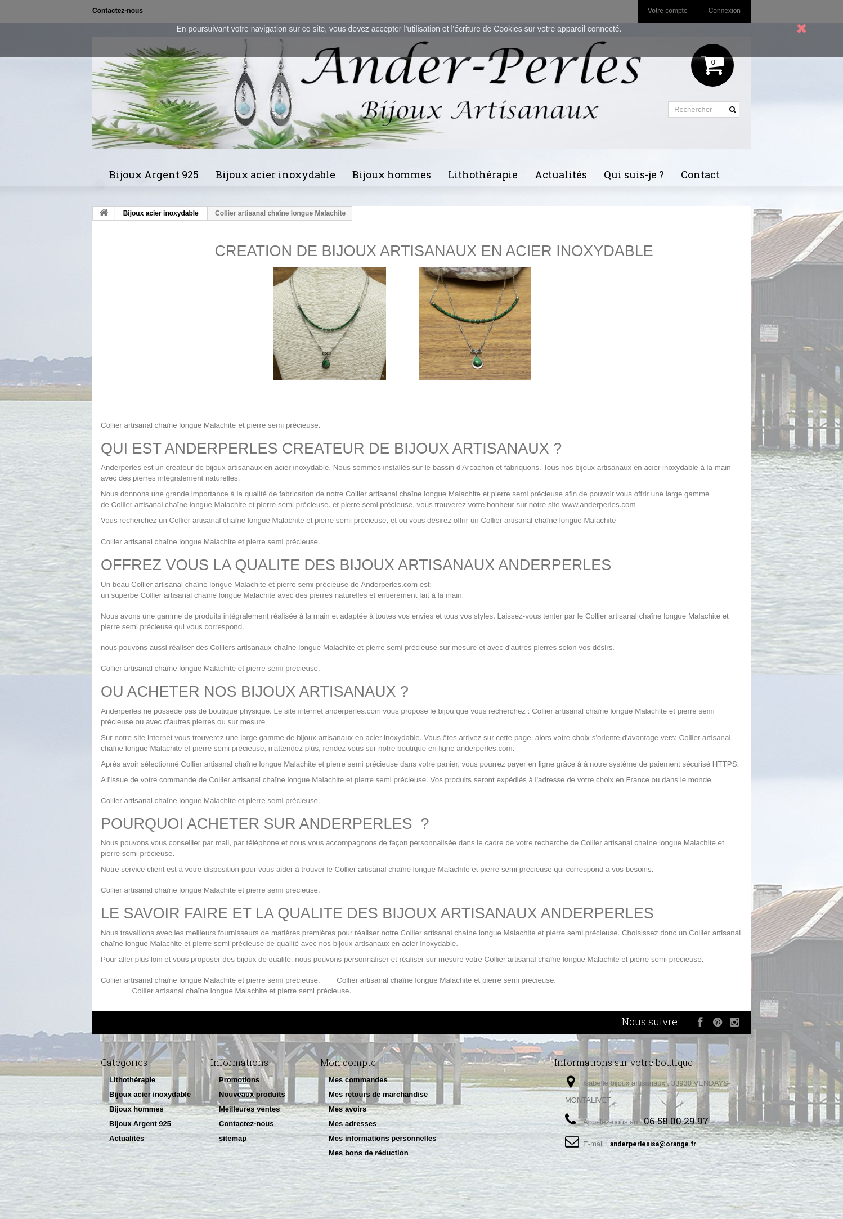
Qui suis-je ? (634, 174)
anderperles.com (353, 711)
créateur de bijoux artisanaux (214, 467)
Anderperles (121, 467)
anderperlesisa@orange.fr (653, 1144)
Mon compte (348, 1062)
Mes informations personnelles (382, 1138)
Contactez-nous (246, 1123)
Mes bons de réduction (369, 1153)
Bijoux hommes (391, 174)
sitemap (232, 1138)
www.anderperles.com (598, 504)
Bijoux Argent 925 (154, 174)
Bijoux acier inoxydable (275, 174)
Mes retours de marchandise (378, 1094)
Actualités (561, 174)
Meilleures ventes (249, 1109)
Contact (700, 174)
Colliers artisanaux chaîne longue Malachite (282, 647)
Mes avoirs (347, 1109)
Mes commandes (358, 1079)
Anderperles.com (389, 584)
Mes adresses (352, 1123)
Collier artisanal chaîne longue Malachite (168, 425)
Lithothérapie (483, 174)
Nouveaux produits (252, 1094)
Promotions (239, 1079)
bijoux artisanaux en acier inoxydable (636, 467)
